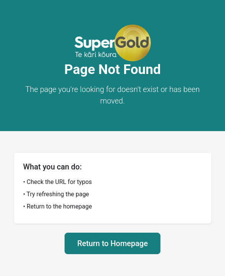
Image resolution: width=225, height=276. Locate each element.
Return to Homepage (112, 243)
